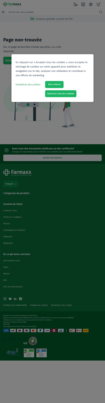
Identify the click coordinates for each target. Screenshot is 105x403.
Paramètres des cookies (28, 84)
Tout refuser (54, 84)
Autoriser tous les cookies (60, 94)
